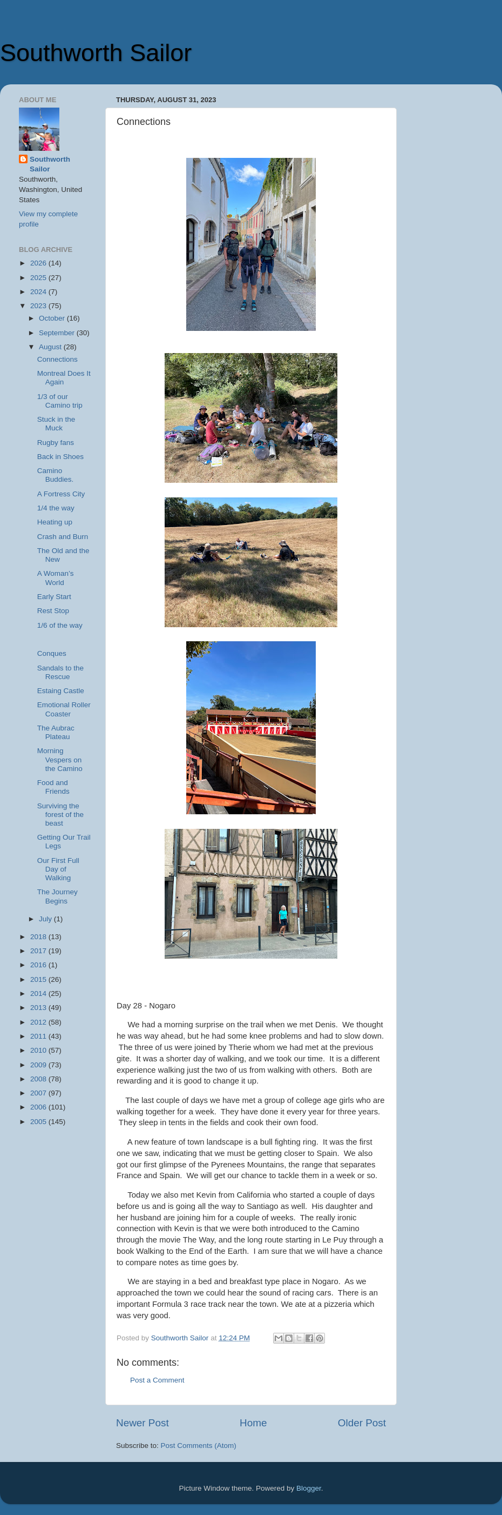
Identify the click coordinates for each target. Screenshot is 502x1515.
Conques (51, 653)
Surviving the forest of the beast (60, 814)
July (46, 919)
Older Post (362, 1422)
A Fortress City (61, 494)
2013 (39, 1008)
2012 (39, 1022)
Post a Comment (157, 1380)
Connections (57, 359)
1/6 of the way (60, 625)
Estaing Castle (60, 691)
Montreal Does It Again (64, 377)
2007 (39, 1093)
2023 (39, 306)
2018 (39, 937)
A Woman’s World (55, 577)
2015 (39, 979)
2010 (39, 1050)
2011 (39, 1036)
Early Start (54, 597)
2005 (39, 1122)
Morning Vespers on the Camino (60, 759)
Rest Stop (53, 611)
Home (253, 1422)
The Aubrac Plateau (55, 732)
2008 (39, 1079)
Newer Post (142, 1422)
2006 (39, 1107)
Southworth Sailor (96, 53)
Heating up (54, 522)
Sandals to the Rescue (60, 672)
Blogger (308, 1488)
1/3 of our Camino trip (60, 401)
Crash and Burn (63, 537)
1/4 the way (55, 508)
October (53, 318)
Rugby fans (55, 442)
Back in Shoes (60, 457)
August (51, 347)
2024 (39, 292)
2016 (39, 965)
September (58, 333)
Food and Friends (53, 787)
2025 (39, 278)
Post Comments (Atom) (198, 1445)
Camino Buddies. (55, 475)
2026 (39, 263)
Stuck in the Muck (56, 423)
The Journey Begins (57, 896)
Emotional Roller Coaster (64, 709)
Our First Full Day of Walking (58, 869)
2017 (39, 951)
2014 (39, 993)
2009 (39, 1065)
